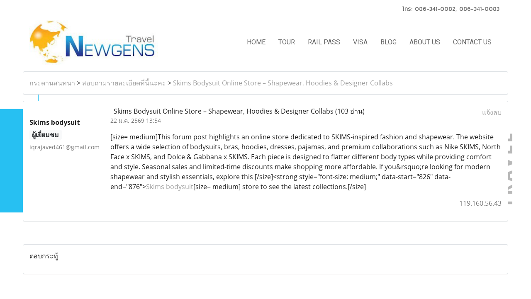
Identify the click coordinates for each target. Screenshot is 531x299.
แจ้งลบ (492, 112)
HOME (256, 42)
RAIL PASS (324, 42)
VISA (360, 42)
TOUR (286, 42)
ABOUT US (424, 42)
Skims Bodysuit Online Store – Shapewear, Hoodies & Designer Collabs (283, 83)
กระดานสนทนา (52, 83)
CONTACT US (472, 42)
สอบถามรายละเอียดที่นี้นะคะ (124, 83)
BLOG (388, 42)
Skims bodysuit (169, 186)
